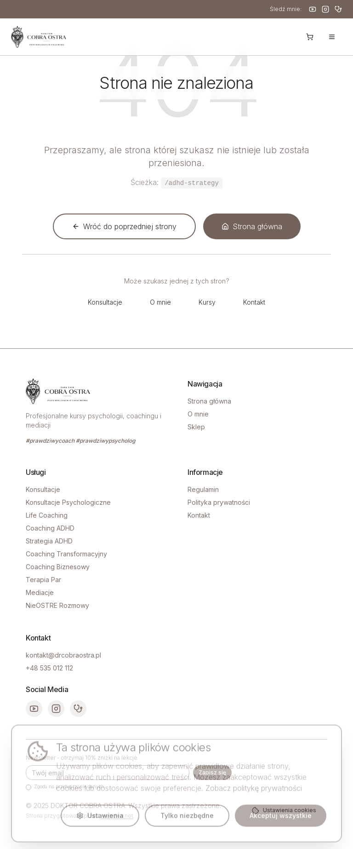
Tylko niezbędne (187, 820)
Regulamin (203, 489)
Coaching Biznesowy (58, 567)
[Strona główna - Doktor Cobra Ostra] (38, 37)
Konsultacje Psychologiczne (68, 502)
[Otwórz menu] (332, 37)
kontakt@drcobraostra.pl (63, 655)
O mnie (160, 302)
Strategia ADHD (49, 541)
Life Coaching (47, 515)
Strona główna (252, 226)
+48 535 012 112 (49, 668)
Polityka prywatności (219, 502)
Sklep (196, 427)
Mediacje (40, 592)
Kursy (207, 302)
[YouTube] (312, 9)
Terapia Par (43, 579)
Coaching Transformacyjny (66, 554)
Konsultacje (105, 302)
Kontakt (254, 302)
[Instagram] (325, 9)
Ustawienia (100, 820)
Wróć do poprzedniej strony (124, 226)
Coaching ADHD (50, 528)
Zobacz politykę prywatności (253, 792)
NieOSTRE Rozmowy (57, 605)
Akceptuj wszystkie (281, 820)
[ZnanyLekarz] (338, 9)
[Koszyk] (310, 37)
